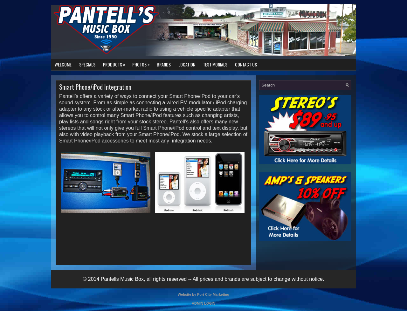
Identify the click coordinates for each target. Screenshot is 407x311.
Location (186, 64)
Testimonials (215, 64)
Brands (164, 64)
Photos (142, 63)
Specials (87, 64)
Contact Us (246, 64)
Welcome (63, 64)
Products (115, 63)
